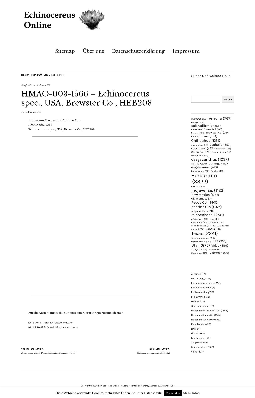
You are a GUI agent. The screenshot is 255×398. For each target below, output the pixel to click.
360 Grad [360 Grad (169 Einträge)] (199, 119)
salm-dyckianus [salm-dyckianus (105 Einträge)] (201, 226)
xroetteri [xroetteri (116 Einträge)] (215, 249)
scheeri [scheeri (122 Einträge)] (197, 229)
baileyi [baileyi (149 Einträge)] (197, 122)
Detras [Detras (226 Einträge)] (199, 163)
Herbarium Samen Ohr (202, 319)
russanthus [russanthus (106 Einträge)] (199, 222)
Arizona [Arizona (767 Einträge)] (220, 118)
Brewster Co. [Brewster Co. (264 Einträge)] (218, 132)
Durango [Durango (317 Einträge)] (218, 163)
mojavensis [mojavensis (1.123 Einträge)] (208, 190)
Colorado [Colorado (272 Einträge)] (200, 152)
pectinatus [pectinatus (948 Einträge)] (206, 206)
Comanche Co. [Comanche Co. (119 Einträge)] (221, 152)
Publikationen (198, 338)
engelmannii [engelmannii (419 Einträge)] (204, 167)
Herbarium (66, 327)
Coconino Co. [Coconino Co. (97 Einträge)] (223, 149)
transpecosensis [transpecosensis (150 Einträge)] (203, 238)
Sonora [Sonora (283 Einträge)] (214, 229)
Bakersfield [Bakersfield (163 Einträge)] (213, 129)
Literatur (195, 333)
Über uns (93, 51)
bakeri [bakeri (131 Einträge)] (196, 129)
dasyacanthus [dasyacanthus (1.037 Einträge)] (210, 159)
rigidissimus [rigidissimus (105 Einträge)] (199, 219)
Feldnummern (198, 296)
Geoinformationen (200, 306)
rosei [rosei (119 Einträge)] (214, 219)
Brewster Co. (53, 327)
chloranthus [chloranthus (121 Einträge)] (199, 145)
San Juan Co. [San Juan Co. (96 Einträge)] (221, 226)
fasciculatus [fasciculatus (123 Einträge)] (200, 171)
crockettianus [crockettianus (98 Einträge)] (199, 156)
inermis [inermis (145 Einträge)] (198, 186)
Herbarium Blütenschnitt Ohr (42, 74)
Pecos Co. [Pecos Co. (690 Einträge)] (204, 202)
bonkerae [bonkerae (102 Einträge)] (198, 133)
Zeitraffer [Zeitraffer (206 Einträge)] (219, 252)
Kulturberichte (198, 324)
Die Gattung (197, 278)
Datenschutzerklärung (138, 51)
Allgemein (196, 274)
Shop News (197, 342)
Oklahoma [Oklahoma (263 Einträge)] (201, 198)
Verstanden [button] (173, 393)
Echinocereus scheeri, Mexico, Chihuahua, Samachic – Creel (48, 351)
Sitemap (65, 51)
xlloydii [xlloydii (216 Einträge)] (199, 249)
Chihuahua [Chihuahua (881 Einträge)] (205, 140)
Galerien (195, 301)
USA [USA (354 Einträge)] (219, 241)
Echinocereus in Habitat (203, 283)
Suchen (228, 99)
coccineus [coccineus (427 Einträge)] (203, 148)
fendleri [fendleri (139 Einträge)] (217, 171)
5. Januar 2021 (44, 85)
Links (194, 329)
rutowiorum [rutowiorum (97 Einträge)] (216, 222)
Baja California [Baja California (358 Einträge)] (206, 125)
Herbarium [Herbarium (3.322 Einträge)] (204, 178)
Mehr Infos (191, 393)
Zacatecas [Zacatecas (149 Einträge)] (199, 253)
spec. (75, 327)
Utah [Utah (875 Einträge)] (200, 245)
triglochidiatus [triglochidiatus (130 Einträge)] (201, 241)
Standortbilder (198, 347)
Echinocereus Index (201, 287)
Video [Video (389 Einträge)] (219, 246)
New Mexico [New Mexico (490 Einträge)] (205, 195)
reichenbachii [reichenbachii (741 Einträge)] (207, 215)
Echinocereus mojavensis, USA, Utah (153, 351)
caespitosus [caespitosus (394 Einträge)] (204, 136)
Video (194, 351)
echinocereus (33, 112)
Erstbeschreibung (200, 292)
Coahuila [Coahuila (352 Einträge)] (220, 144)
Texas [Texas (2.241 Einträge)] (204, 233)
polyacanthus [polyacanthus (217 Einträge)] (202, 211)
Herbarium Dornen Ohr (202, 315)
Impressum (186, 51)
